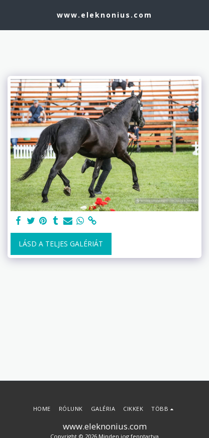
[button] (11, 14)
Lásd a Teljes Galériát (61, 243)
